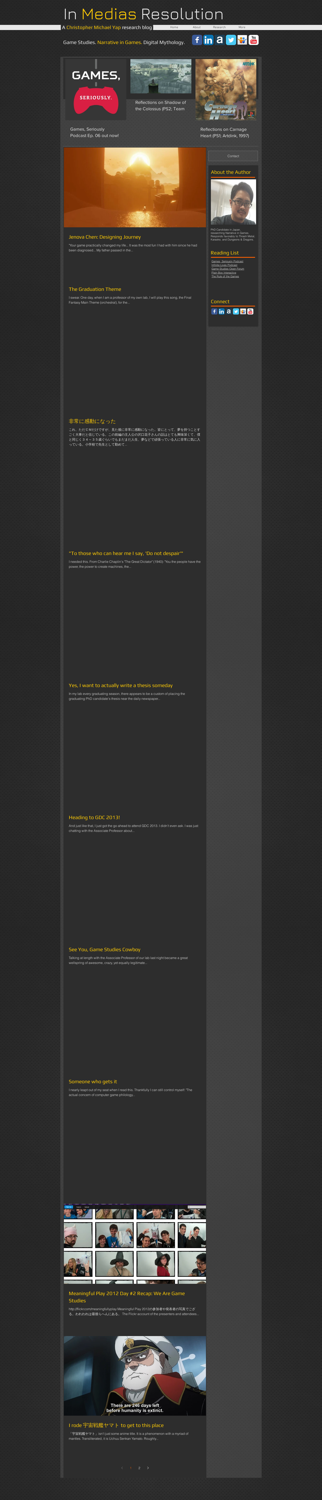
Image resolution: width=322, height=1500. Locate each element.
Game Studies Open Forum (228, 268)
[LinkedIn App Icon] (208, 40)
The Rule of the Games (225, 276)
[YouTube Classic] (253, 40)
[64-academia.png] (220, 40)
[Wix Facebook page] (197, 40)
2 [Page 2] (139, 1468)
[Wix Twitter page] (231, 40)
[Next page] (148, 1468)
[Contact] (233, 156)
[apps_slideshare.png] (242, 40)
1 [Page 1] (131, 1468)
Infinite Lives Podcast (224, 265)
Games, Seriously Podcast (227, 261)
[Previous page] (122, 1468)
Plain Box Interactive (224, 272)
